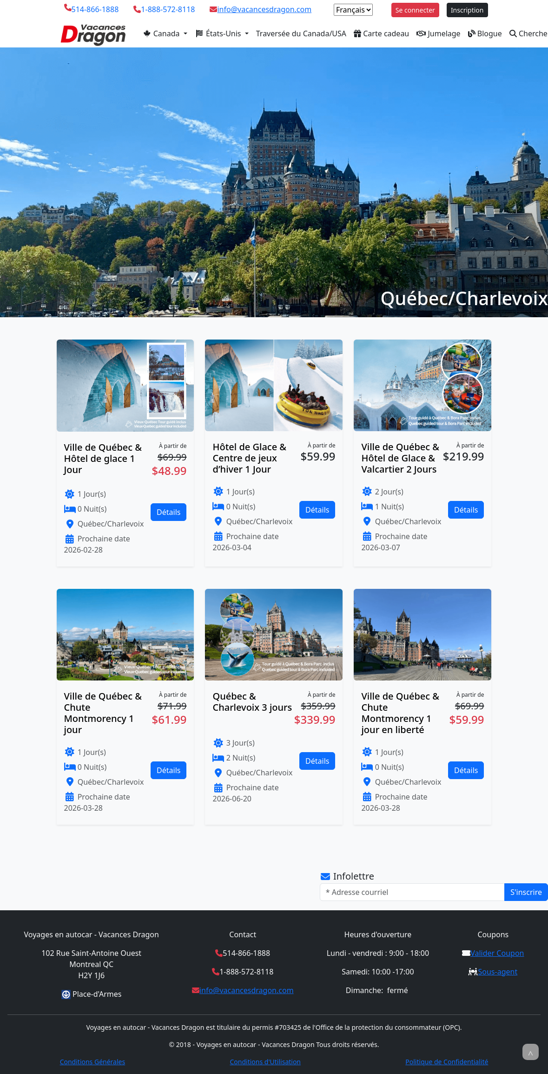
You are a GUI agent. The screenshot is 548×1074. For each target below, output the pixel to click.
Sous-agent (497, 972)
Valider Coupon (497, 953)
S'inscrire (526, 892)
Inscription (467, 10)
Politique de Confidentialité (446, 1061)
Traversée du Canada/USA (301, 33)
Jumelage (438, 33)
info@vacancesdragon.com (264, 9)
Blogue (485, 33)
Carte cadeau (381, 33)
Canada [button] (162, 33)
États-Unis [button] (219, 33)
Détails (168, 512)
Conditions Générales (92, 1061)
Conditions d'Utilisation (265, 1061)
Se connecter (415, 10)
